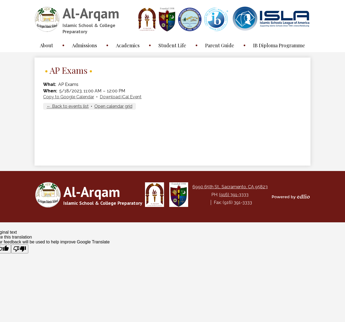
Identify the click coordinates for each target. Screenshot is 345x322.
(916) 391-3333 (234, 194)
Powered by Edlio (291, 196)
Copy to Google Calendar (68, 96)
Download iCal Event (121, 96)
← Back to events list (68, 106)
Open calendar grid (113, 106)
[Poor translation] (19, 248)
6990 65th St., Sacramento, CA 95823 (230, 186)
